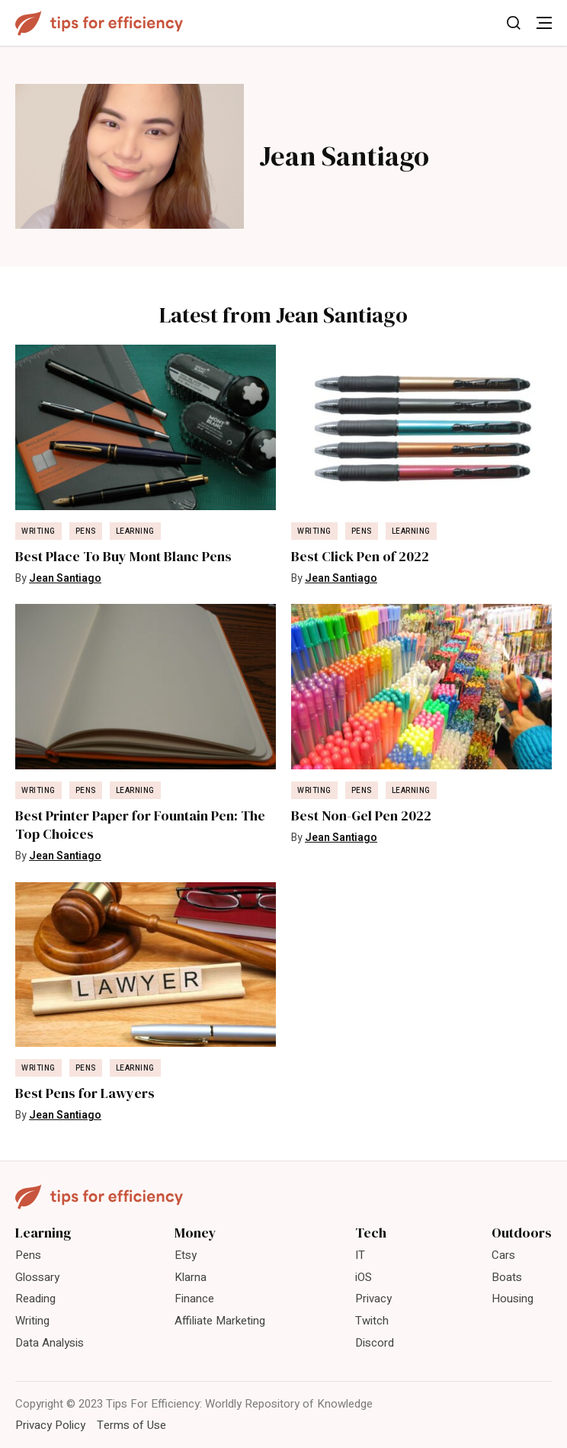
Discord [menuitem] (374, 1342)
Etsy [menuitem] (186, 1255)
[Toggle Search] (513, 23)
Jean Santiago (65, 578)
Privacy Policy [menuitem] (50, 1425)
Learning (135, 531)
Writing (38, 531)
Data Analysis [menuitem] (49, 1342)
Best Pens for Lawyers (85, 1093)
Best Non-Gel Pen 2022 (361, 816)
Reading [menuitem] (35, 1298)
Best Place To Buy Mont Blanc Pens (123, 556)
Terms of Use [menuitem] (131, 1425)
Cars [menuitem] (503, 1255)
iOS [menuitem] (363, 1277)
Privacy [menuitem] (373, 1298)
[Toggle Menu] (544, 23)
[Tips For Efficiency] (99, 23)
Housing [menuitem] (512, 1298)
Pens (85, 531)
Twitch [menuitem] (372, 1320)
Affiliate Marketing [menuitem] (220, 1320)
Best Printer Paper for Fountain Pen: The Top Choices (140, 825)
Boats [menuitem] (507, 1277)
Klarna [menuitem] (191, 1277)
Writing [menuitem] (32, 1320)
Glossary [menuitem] (37, 1277)
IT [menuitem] (360, 1255)
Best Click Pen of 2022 (360, 556)
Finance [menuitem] (194, 1298)
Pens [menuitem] (28, 1255)
